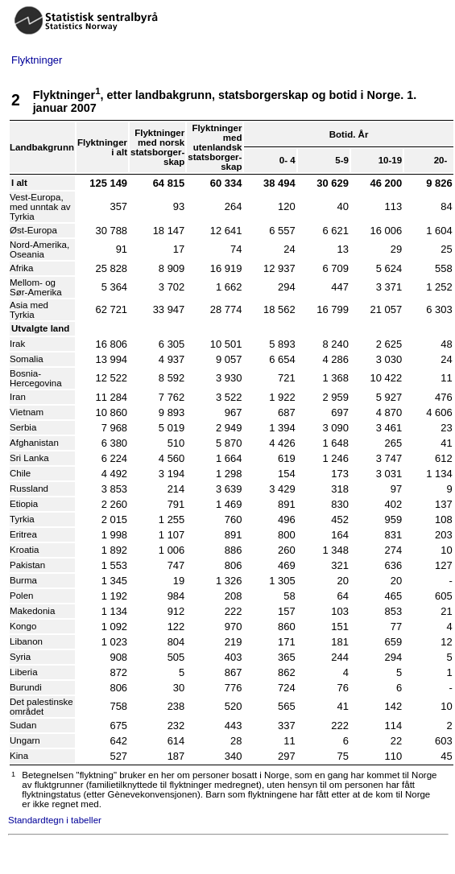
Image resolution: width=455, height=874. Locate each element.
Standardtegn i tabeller (54, 820)
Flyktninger (36, 60)
